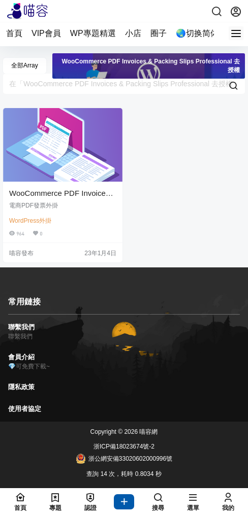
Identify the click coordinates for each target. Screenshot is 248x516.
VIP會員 (46, 33)
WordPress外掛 (30, 220)
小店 (133, 33)
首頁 (14, 33)
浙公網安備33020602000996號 (124, 459)
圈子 (158, 33)
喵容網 (148, 431)
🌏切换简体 (197, 33)
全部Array (24, 65)
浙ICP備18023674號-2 (124, 446)
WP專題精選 (93, 33)
